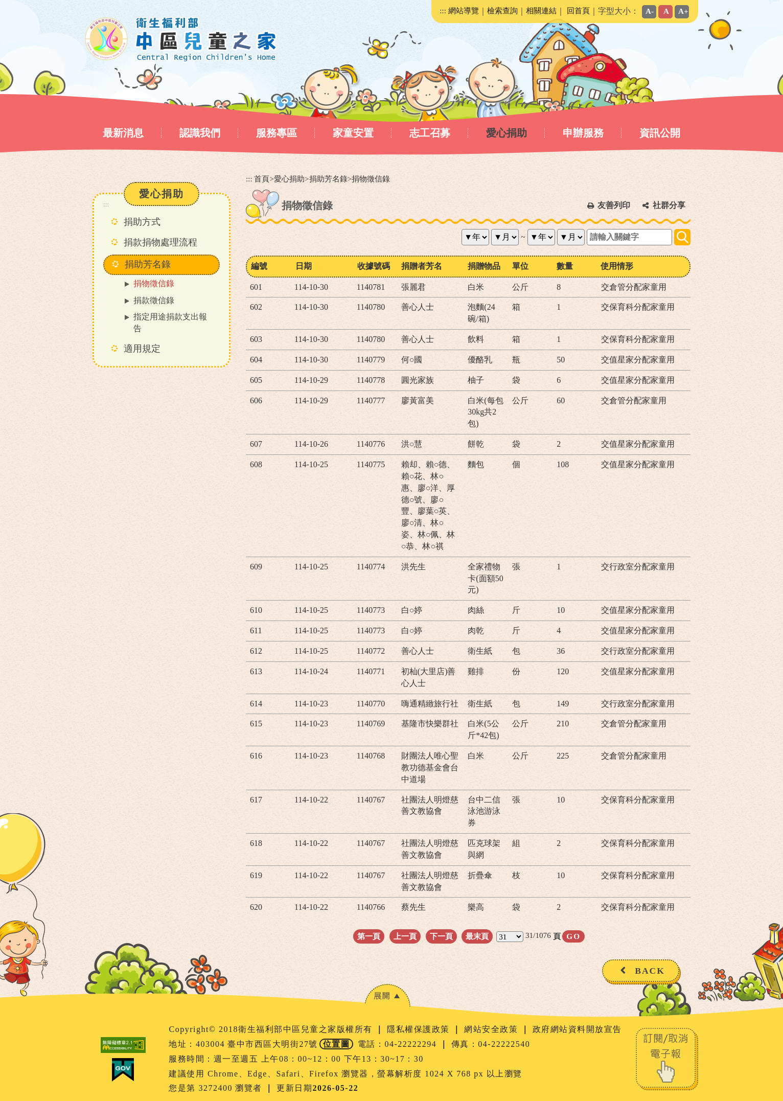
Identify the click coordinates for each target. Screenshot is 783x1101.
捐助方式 (142, 222)
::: (443, 10)
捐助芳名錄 (328, 178)
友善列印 (613, 205)
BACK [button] (650, 971)
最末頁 (477, 936)
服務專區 (276, 133)
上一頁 (405, 936)
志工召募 (429, 133)
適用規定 (142, 348)
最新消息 (123, 133)
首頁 (261, 178)
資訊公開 (659, 133)
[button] (387, 995)
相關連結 (541, 10)
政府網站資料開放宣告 (577, 1029)
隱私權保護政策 (419, 1029)
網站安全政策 (492, 1029)
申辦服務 (583, 133)
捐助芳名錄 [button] (148, 264)
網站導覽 (463, 10)
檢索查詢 (502, 10)
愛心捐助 (506, 133)
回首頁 (578, 10)
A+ (683, 11)
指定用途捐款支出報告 (170, 322)
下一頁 (441, 936)
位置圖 (336, 1044)
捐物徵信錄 (153, 283)
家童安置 (353, 133)
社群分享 (669, 205)
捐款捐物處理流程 (160, 242)
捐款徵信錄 (153, 300)
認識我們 (199, 133)
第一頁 (368, 936)
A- (650, 11)
